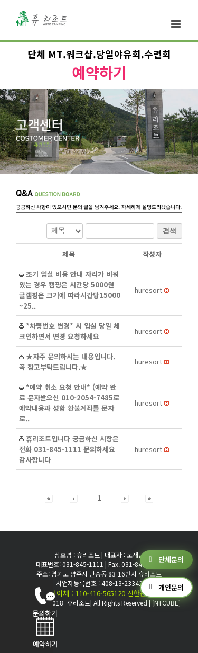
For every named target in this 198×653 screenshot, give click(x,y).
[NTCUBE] (166, 602)
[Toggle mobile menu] (176, 24)
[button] (148, 290)
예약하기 (99, 72)
